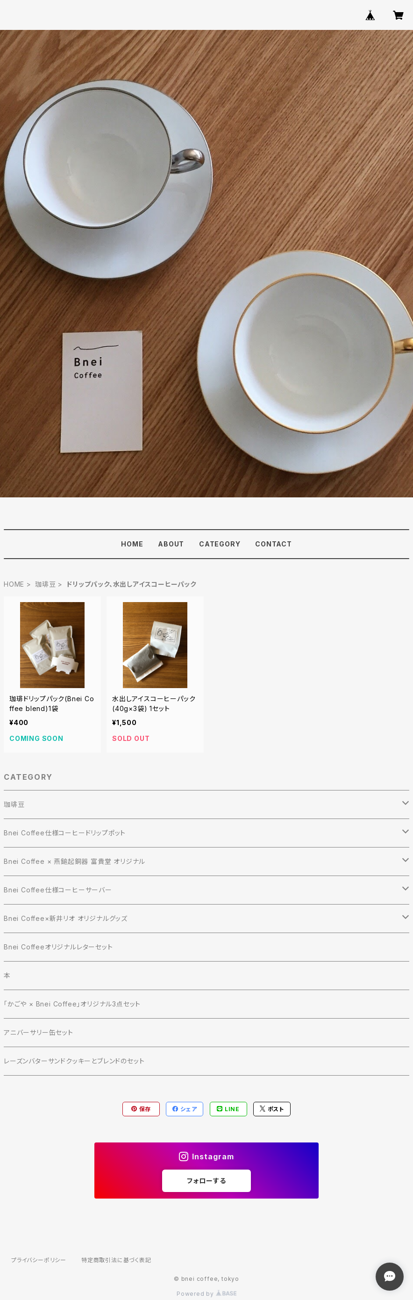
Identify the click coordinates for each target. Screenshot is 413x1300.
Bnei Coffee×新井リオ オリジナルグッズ (66, 918)
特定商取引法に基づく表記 (116, 1260)
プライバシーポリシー (38, 1260)
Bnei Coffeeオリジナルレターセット (58, 947)
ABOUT (171, 544)
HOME (132, 544)
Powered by (206, 1293)
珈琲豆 (45, 584)
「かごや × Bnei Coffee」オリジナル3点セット (72, 1004)
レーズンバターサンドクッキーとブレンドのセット (74, 1061)
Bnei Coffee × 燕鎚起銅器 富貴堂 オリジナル (74, 861)
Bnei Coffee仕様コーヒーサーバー (58, 890)
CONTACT (273, 544)
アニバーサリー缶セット (38, 1032)
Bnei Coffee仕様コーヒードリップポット (65, 833)
